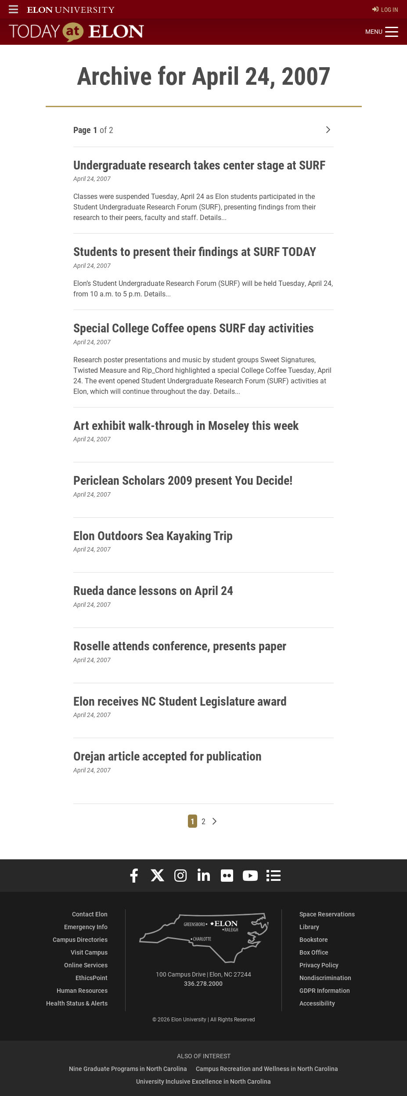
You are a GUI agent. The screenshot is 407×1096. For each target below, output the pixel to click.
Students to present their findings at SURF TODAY (194, 251)
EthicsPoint (92, 977)
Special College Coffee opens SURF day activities (193, 327)
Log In (385, 9)
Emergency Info (86, 927)
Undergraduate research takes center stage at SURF (199, 164)
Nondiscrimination (325, 977)
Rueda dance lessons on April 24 (153, 590)
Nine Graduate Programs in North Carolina (128, 1068)
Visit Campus (89, 952)
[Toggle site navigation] (381, 32)
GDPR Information (324, 990)
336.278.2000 (203, 983)
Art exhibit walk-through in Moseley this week (186, 425)
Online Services (86, 965)
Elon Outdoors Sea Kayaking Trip (153, 535)
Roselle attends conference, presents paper (179, 645)
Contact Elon (90, 914)
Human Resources (82, 990)
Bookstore (313, 939)
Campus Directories (80, 939)
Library (309, 927)
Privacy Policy (319, 965)
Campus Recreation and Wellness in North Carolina (267, 1068)
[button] (13, 9)
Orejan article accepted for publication (167, 755)
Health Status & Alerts (77, 1003)
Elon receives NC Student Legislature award (180, 700)
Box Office (313, 952)
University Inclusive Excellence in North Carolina (203, 1081)
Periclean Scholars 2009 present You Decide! (182, 480)
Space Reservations (327, 914)
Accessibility (317, 1003)
